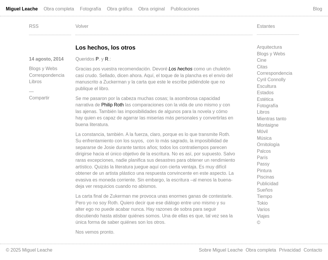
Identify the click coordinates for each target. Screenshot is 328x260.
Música (264, 138)
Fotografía (90, 8)
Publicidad (267, 183)
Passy (263, 163)
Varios (263, 209)
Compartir (39, 97)
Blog (317, 8)
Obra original (151, 8)
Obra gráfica (119, 8)
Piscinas (265, 176)
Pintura (264, 170)
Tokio (262, 203)
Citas (262, 66)
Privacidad (290, 250)
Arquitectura (269, 47)
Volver (81, 26)
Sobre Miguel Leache (221, 250)
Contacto (313, 250)
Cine (261, 60)
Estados (265, 92)
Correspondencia (274, 73)
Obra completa (59, 8)
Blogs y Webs (271, 53)
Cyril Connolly (271, 79)
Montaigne (268, 125)
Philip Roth (112, 104)
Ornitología (268, 144)
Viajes (263, 216)
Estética (265, 99)
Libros (263, 112)
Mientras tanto (271, 118)
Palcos (264, 151)
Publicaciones (185, 8)
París (262, 157)
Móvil (262, 131)
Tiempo (264, 196)
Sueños (265, 190)
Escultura (266, 86)
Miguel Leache (22, 8)
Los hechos (180, 68)
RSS (34, 26)
